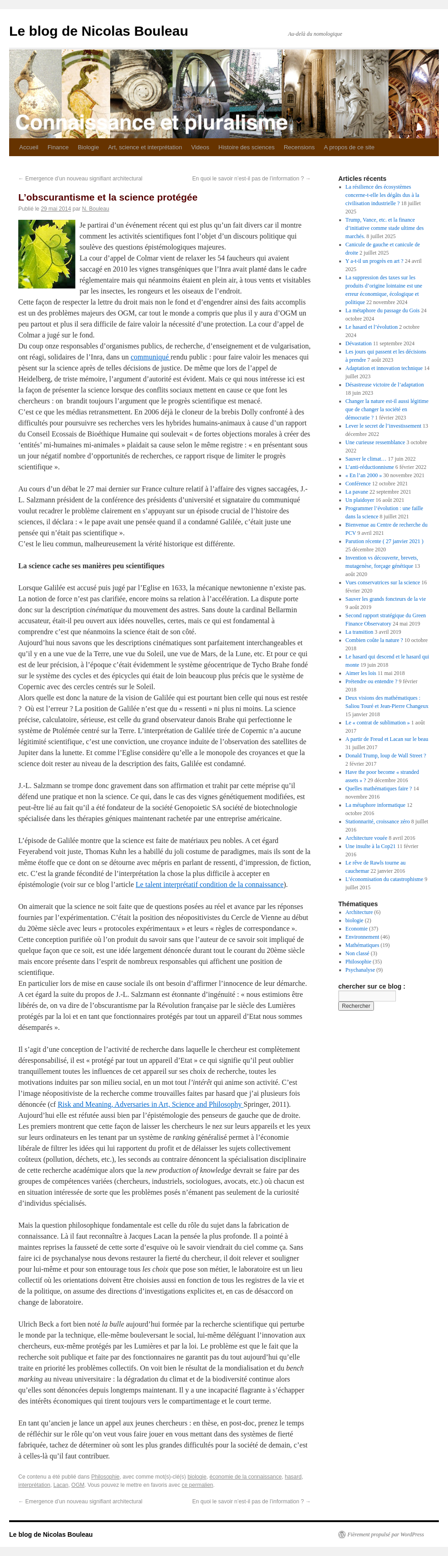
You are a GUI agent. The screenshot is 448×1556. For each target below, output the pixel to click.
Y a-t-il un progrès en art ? (375, 261)
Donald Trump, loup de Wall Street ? (386, 755)
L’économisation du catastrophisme (384, 879)
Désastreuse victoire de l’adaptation (385, 384)
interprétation (34, 1485)
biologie (196, 1477)
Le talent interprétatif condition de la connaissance (209, 884)
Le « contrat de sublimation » (378, 722)
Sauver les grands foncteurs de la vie (386, 599)
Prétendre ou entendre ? (372, 681)
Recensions (299, 147)
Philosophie (105, 1477)
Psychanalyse (360, 970)
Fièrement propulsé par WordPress (385, 1534)
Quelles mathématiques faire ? (379, 788)
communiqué (151, 357)
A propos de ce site (349, 147)
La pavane (357, 492)
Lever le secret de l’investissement (383, 426)
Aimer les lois (361, 673)
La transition (359, 632)
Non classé (357, 953)
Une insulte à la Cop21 (371, 846)
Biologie (88, 147)
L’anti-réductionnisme (370, 467)
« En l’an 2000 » (364, 475)
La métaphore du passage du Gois (383, 310)
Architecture (359, 912)
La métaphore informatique (375, 805)
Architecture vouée (367, 838)
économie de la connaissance (245, 1477)
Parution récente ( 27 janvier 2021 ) (385, 541)
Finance (58, 147)
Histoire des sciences (247, 147)
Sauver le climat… (366, 459)
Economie (357, 928)
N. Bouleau (95, 209)
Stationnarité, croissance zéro (378, 821)
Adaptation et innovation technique (384, 368)
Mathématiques (362, 945)
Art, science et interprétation (145, 147)
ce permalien (197, 1485)
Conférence (358, 483)
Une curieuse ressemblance (375, 442)
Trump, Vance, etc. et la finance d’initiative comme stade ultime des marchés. (385, 228)
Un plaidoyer (360, 500)
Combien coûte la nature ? (374, 640)
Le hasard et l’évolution (372, 327)
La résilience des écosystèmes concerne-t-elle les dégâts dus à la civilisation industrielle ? (383, 195)
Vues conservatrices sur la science (383, 582)
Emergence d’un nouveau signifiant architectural (80, 178)
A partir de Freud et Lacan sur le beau (387, 739)
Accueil (28, 147)
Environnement (362, 937)
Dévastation (359, 343)
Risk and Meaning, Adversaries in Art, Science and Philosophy (151, 1104)
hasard (293, 1477)
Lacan (61, 1485)
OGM (78, 1485)
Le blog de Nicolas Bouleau (98, 30)
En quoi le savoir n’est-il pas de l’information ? (251, 178)
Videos (200, 147)
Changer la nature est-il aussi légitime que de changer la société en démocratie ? (387, 409)
